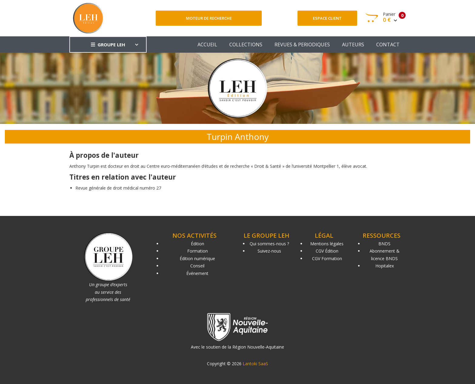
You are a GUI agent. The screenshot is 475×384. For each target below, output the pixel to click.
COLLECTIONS (245, 44)
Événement (197, 273)
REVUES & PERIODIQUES (302, 44)
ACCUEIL (207, 44)
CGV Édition (327, 251)
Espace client (327, 18)
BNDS (384, 244)
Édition (197, 244)
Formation (197, 251)
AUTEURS (353, 44)
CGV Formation (327, 258)
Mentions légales (327, 244)
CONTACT (388, 44)
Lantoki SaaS (255, 363)
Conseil (197, 266)
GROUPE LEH (108, 44)
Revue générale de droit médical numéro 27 (118, 188)
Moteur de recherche (209, 18)
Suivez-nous (269, 251)
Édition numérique (197, 258)
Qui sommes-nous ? (269, 244)
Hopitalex (384, 266)
